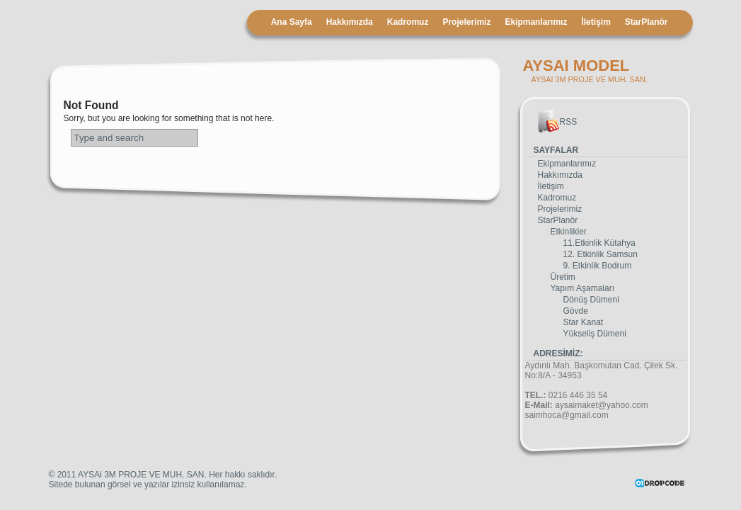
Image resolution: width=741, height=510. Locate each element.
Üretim (563, 277)
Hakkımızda (349, 22)
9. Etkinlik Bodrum (597, 266)
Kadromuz (408, 22)
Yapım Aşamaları (582, 288)
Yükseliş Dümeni (594, 334)
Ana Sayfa (291, 22)
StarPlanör (646, 22)
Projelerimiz (466, 22)
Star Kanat (583, 322)
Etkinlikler (569, 232)
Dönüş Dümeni (591, 300)
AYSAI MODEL (576, 65)
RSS (569, 122)
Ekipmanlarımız (536, 22)
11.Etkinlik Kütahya (599, 243)
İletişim (595, 22)
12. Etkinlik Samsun (600, 254)
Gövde (575, 311)
